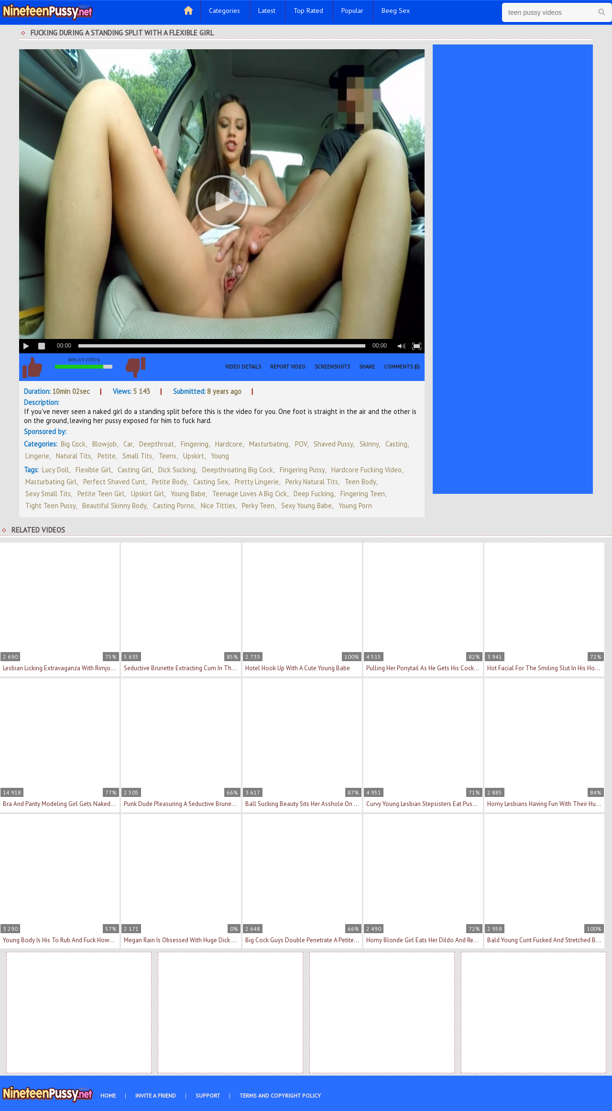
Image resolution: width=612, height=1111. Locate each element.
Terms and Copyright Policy (280, 1095)
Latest (266, 10)
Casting (396, 443)
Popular (352, 10)
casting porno (173, 505)
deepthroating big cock (237, 469)
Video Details (243, 366)
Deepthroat (156, 443)
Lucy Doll (55, 469)
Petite (107, 455)
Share (367, 366)
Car (127, 443)
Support (208, 1095)
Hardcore (228, 443)
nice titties (218, 505)
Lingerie (37, 455)
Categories (224, 10)
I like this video (32, 368)
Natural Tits (73, 455)
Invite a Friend (155, 1095)
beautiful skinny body (114, 505)
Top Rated (308, 10)
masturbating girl (50, 481)
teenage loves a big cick (249, 493)
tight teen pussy (50, 505)
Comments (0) (402, 366)
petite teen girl (100, 493)
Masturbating (268, 443)
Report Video (288, 366)
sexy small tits (48, 493)
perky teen (258, 505)
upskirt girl (147, 493)
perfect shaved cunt (114, 481)
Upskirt (193, 455)
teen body (360, 481)
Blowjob (104, 443)
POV (301, 443)
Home (108, 1095)
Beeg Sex (396, 10)
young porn (355, 505)
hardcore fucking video (366, 469)
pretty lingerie (257, 481)
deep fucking (314, 493)
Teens (167, 455)
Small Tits (137, 455)
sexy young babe (306, 505)
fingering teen (362, 493)
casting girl (135, 469)
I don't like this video (135, 368)
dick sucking (177, 469)
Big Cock (73, 443)
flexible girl (93, 469)
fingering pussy (302, 469)
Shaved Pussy (333, 443)
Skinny (369, 443)
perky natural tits (311, 481)
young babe (188, 493)
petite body (169, 481)
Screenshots (332, 366)
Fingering (194, 443)
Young (220, 455)
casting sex (210, 481)
